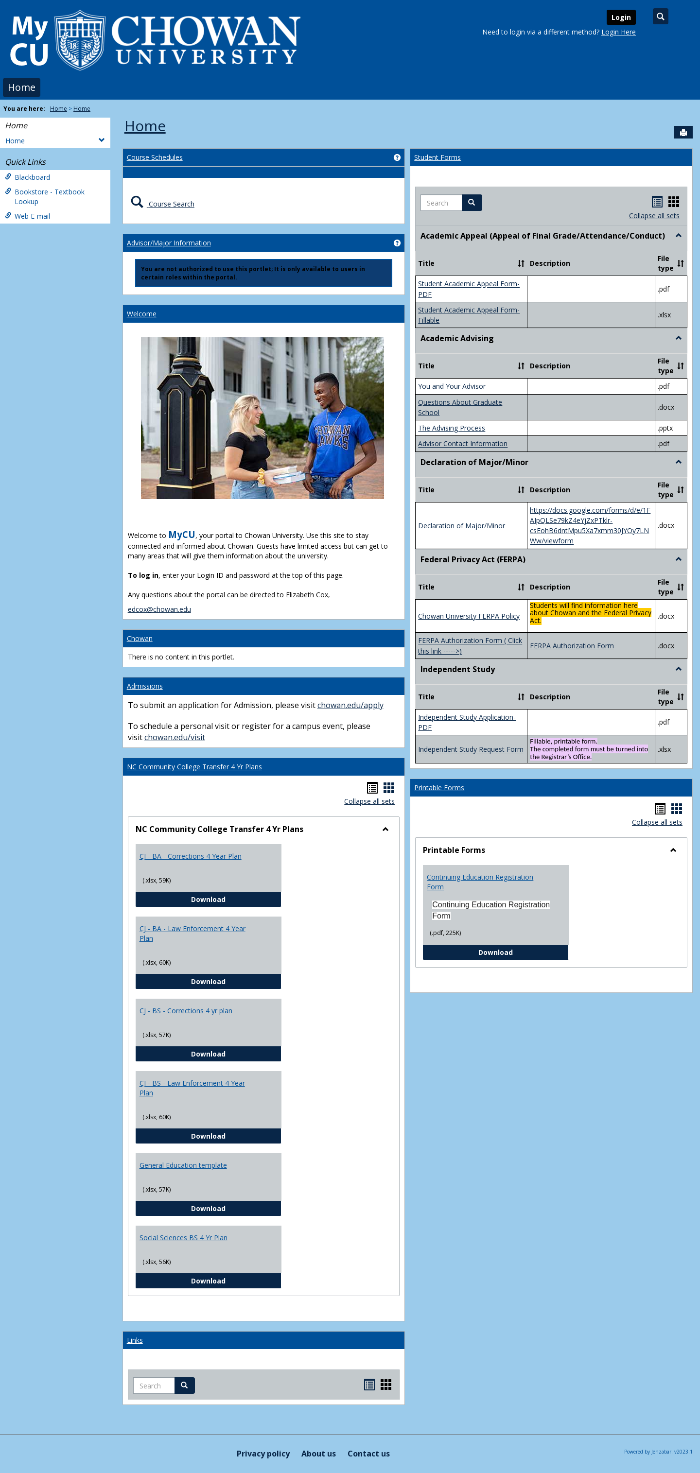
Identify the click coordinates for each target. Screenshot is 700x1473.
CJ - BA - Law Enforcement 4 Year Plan (192, 933)
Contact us (369, 1453)
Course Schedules (155, 157)
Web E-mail (27, 216)
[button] (472, 202)
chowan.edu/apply (350, 705)
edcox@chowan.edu (159, 609)
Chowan (140, 638)
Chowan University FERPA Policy (469, 616)
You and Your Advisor (452, 386)
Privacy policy (263, 1453)
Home (21, 87)
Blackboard (27, 177)
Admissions (145, 686)
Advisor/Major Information (169, 242)
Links (135, 1340)
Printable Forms (439, 787)
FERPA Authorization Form (572, 645)
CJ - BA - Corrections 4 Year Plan (191, 856)
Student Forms (437, 157)
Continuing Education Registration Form (480, 881)
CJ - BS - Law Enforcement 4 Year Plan (192, 1087)
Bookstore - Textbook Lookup (45, 196)
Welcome (142, 313)
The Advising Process (451, 428)
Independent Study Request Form (471, 749)
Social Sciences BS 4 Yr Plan (184, 1237)
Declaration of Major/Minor (461, 525)
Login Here (618, 31)
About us (318, 1453)
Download (236, 899)
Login (621, 17)
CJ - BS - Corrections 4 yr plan (186, 1010)
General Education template (183, 1165)
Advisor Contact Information (463, 444)
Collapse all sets (369, 801)
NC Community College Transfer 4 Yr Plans (194, 766)
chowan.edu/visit (174, 737)
